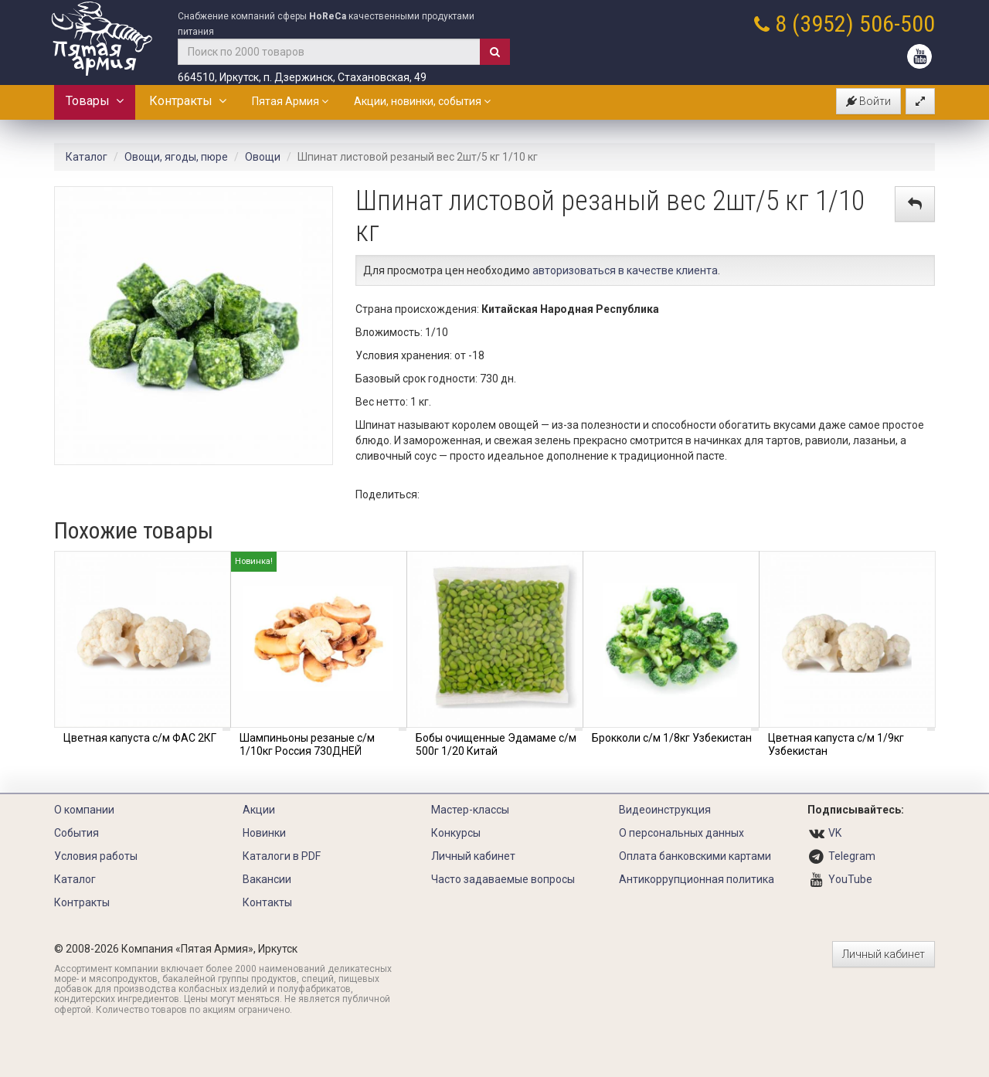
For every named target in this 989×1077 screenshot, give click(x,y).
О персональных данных (681, 833)
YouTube (850, 879)
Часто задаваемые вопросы (503, 879)
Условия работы (96, 856)
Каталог (86, 157)
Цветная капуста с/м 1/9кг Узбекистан (836, 744)
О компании (84, 810)
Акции (259, 810)
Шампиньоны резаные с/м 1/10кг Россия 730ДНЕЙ (307, 744)
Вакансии (267, 879)
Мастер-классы (470, 810)
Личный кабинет (473, 856)
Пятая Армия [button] (290, 101)
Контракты (187, 100)
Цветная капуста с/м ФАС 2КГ (139, 738)
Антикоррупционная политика (696, 879)
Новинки (264, 833)
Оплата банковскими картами (695, 856)
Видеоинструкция (665, 810)
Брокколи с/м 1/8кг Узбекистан (672, 738)
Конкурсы (456, 833)
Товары (95, 100)
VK (834, 833)
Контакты (267, 902)
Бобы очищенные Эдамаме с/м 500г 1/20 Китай (496, 744)
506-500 (897, 23)
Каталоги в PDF (282, 856)
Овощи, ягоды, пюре (176, 157)
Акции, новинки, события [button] (422, 101)
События (76, 833)
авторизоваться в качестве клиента (625, 270)
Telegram (851, 856)
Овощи (262, 157)
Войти (868, 101)
